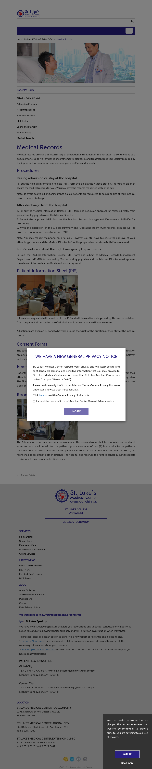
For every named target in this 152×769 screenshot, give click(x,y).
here (41, 395)
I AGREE (76, 411)
